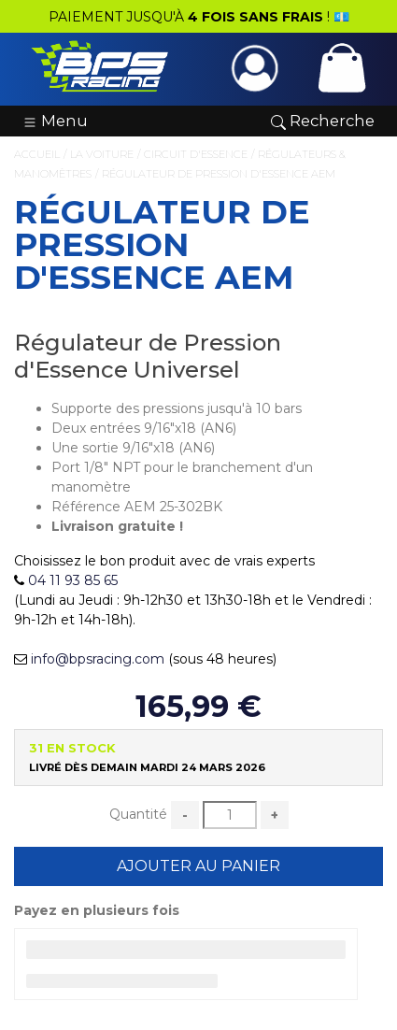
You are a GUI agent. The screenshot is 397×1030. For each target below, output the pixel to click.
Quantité (138, 814)
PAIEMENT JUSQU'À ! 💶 (199, 16)
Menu (55, 120)
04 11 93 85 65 (73, 580)
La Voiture (102, 154)
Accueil (37, 154)
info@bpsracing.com (97, 659)
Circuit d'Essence (196, 154)
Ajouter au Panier (198, 866)
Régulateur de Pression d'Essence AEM (218, 173)
